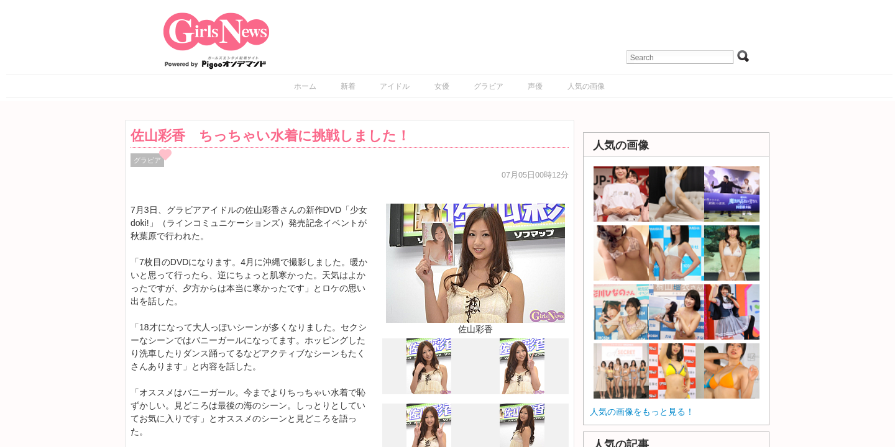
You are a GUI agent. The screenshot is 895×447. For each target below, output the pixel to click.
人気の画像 (586, 86)
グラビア (488, 86)
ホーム (305, 86)
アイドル (395, 86)
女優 (441, 86)
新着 (348, 86)
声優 (535, 86)
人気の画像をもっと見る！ (642, 412)
